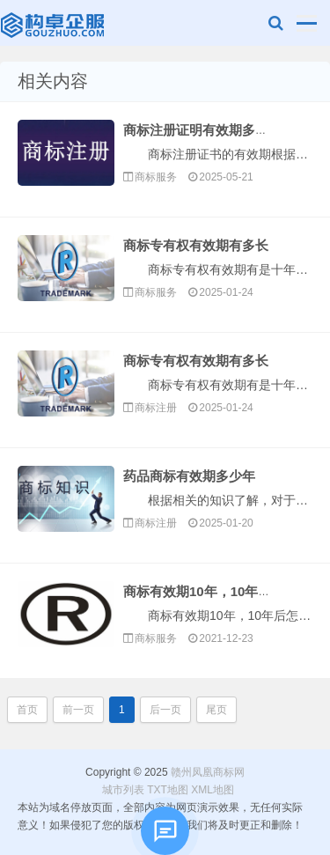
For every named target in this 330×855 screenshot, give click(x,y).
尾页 (216, 710)
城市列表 (123, 790)
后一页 (165, 710)
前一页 (78, 710)
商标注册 (156, 408)
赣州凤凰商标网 (54, 27)
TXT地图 (167, 790)
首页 (27, 710)
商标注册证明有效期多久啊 (202, 129)
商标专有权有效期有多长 (195, 245)
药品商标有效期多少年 (189, 475)
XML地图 (212, 790)
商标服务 (156, 177)
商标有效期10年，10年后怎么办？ (223, 591)
